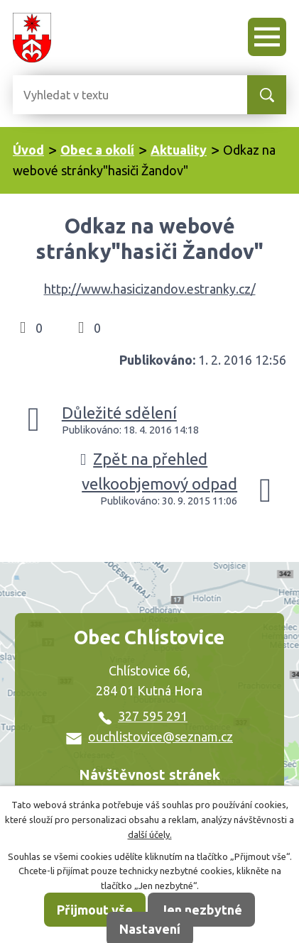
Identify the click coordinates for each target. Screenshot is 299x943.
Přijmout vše (95, 910)
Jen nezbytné (201, 910)
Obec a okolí (97, 150)
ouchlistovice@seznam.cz (149, 736)
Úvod (28, 150)
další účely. (150, 834)
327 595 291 (143, 716)
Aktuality (179, 150)
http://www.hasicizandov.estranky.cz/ (150, 289)
